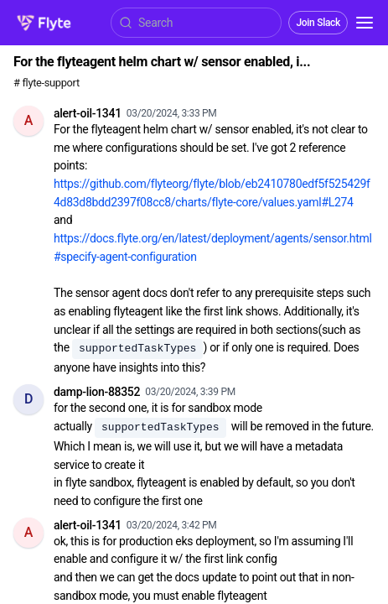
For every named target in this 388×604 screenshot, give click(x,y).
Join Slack (318, 23)
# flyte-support (46, 82)
